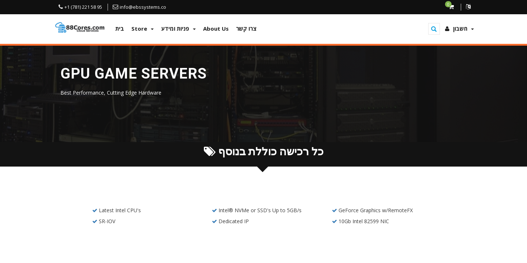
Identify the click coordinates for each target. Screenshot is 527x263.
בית (119, 28)
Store (142, 28)
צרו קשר (246, 28)
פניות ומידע (178, 28)
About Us (216, 28)
